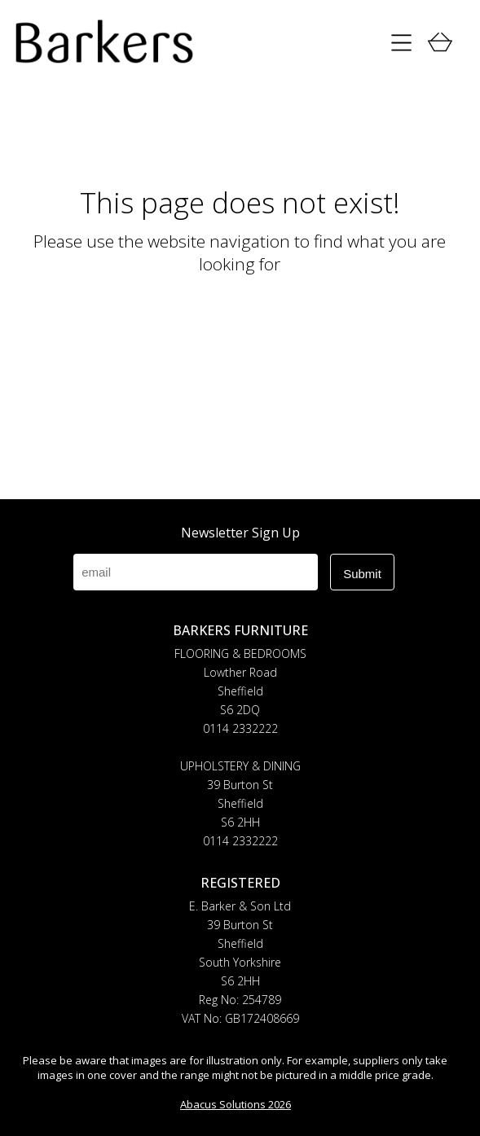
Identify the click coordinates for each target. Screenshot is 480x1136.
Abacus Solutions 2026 (235, 1104)
